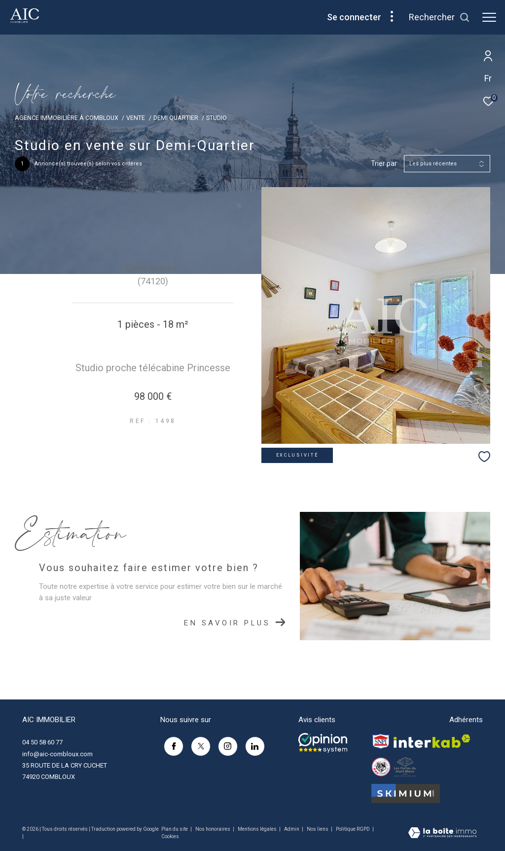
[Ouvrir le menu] (489, 17)
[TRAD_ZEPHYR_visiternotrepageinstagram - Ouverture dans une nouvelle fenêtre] (224, 743)
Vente (135, 117)
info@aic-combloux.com (57, 754)
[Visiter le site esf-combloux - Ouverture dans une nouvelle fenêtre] (381, 766)
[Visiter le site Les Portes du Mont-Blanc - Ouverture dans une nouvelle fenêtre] (404, 766)
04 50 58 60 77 (42, 742)
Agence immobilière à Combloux (66, 117)
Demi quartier (175, 117)
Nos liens (318, 829)
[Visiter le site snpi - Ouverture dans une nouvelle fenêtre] (380, 741)
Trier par (384, 163)
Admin (292, 829)
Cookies (170, 836)
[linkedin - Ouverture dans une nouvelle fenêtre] (251, 743)
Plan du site (175, 829)
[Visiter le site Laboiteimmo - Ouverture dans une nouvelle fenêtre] (442, 833)
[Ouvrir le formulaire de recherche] (439, 17)
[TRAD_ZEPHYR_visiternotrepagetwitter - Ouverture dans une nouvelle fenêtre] (197, 743)
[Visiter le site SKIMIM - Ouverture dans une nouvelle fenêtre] (405, 793)
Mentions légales (258, 829)
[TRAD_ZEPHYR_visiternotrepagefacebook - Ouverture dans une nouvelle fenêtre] (170, 743)
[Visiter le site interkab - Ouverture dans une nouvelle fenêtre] (432, 741)
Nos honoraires (213, 829)
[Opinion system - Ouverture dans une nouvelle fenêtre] (322, 743)
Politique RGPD (353, 829)
